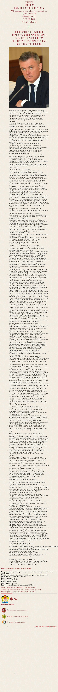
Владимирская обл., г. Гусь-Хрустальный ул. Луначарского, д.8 (29, 12)
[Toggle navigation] (29, 26)
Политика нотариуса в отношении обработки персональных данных (18, 587)
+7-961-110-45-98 (29, 19)
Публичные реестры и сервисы (13, 622)
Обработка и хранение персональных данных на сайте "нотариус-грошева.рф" (21, 589)
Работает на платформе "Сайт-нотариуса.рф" (45, 626)
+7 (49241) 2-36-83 (29, 16)
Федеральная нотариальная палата (14, 610)
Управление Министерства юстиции (15, 616)
